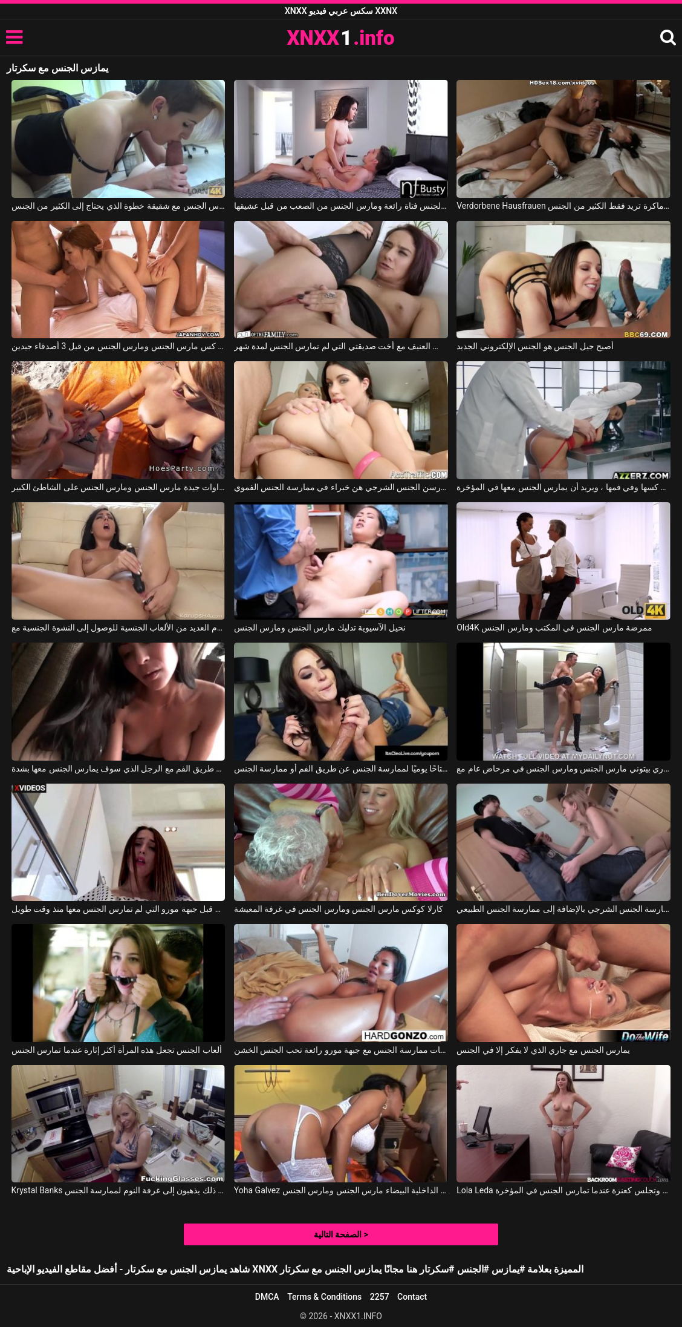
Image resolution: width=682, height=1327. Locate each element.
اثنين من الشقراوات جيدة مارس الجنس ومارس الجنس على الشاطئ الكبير (118, 487)
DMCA (267, 1297)
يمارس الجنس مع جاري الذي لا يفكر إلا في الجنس (543, 1050)
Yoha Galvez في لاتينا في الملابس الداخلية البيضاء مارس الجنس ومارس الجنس (341, 1190)
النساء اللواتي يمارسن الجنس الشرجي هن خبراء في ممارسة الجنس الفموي (341, 487)
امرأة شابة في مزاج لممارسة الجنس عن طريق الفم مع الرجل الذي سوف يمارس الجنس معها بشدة (118, 768)
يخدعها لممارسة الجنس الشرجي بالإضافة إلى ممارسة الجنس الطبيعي (563, 909)
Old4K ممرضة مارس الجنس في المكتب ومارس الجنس (554, 627)
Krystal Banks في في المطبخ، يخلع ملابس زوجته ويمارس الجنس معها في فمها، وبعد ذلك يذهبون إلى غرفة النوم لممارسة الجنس (118, 1190)
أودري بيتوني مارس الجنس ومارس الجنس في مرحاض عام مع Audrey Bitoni (563, 768)
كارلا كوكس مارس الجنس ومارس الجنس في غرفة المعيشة (338, 909)
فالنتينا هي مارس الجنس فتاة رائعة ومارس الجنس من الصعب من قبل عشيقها (341, 206)
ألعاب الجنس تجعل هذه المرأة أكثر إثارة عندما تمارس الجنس (116, 1050)
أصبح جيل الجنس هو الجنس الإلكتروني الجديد (535, 346)
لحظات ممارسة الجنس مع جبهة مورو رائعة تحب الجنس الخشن (341, 1050)
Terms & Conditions (324, 1297)
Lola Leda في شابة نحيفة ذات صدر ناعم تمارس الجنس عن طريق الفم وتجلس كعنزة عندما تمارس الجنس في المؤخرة (563, 1190)
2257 (379, 1297)
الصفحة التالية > (341, 1234)
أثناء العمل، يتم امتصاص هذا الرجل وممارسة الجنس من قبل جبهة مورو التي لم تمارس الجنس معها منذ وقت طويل (118, 909)
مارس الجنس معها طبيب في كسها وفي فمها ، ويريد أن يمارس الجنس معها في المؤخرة (563, 487)
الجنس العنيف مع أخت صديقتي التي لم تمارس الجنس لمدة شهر (341, 346)
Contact (412, 1297)
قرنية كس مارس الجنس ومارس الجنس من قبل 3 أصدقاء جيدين (118, 346)
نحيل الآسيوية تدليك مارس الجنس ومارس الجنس (320, 627)
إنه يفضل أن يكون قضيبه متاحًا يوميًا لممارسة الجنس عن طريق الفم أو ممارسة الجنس (341, 768)
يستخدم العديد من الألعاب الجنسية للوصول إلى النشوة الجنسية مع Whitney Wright (118, 627)
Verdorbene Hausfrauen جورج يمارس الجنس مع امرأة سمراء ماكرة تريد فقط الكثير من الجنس (563, 206)
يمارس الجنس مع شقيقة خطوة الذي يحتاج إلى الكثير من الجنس (118, 206)
